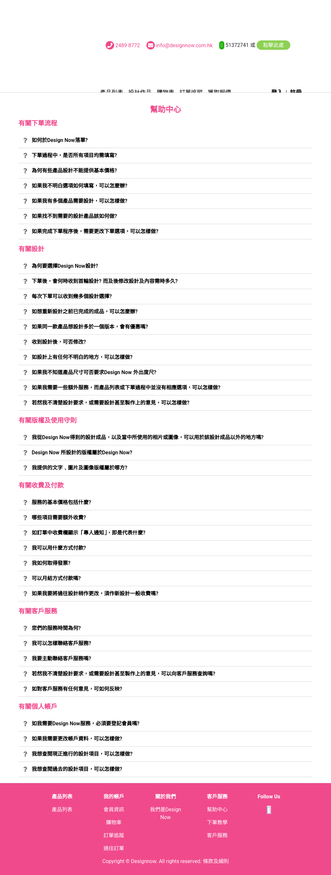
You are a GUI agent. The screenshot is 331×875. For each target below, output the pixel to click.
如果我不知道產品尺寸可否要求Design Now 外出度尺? (94, 372)
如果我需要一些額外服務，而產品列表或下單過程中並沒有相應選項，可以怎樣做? (126, 387)
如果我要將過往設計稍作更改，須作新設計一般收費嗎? (95, 593)
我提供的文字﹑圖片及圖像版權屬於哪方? (79, 468)
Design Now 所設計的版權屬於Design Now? (82, 452)
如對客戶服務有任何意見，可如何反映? (77, 689)
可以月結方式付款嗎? (56, 578)
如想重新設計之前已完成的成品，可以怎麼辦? (85, 311)
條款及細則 (216, 861)
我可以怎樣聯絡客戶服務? (61, 643)
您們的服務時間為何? (56, 628)
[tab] (165, 140)
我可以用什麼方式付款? (59, 548)
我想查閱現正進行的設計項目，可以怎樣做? (82, 754)
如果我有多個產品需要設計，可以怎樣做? (79, 201)
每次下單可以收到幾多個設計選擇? (72, 296)
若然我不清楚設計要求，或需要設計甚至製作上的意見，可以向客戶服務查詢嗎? (123, 674)
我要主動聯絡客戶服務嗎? (61, 658)
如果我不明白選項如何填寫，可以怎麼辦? (79, 186)
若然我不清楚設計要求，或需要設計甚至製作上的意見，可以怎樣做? (110, 403)
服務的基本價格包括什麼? (61, 502)
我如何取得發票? (51, 563)
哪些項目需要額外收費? (59, 517)
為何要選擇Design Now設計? (65, 266)
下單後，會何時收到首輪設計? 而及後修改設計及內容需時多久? (105, 281)
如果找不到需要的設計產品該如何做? (74, 216)
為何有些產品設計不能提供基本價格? (74, 170)
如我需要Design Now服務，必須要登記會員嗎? (86, 723)
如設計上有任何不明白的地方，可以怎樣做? (82, 357)
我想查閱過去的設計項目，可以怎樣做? (77, 769)
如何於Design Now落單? (60, 140)
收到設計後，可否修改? (59, 342)
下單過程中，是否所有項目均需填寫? (74, 155)
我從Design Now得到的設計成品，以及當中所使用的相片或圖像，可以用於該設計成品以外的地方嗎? (148, 437)
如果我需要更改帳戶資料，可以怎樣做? (77, 739)
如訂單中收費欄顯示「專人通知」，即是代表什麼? (88, 533)
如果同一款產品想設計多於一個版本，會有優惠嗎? (90, 327)
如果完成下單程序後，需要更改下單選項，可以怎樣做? (95, 231)
